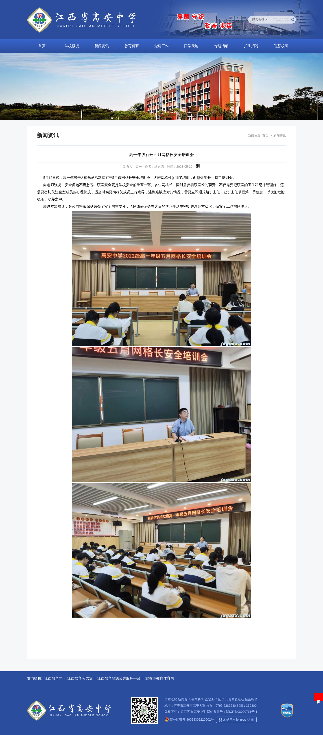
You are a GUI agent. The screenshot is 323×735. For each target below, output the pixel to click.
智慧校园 (281, 46)
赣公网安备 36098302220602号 (189, 719)
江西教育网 (53, 678)
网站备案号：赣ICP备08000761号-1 (232, 711)
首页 (42, 46)
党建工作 (161, 46)
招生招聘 (251, 46)
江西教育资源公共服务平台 (118, 678)
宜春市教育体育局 (159, 678)
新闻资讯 (101, 46)
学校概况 (72, 46)
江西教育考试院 (79, 678)
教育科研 (131, 46)
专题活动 (221, 46)
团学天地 (191, 46)
